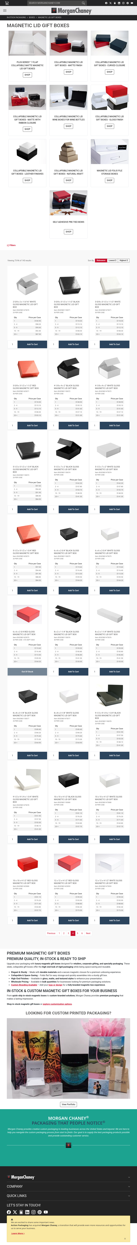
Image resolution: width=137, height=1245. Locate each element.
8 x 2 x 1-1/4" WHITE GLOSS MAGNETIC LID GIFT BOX (107, 633)
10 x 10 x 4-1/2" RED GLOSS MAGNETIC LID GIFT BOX (25, 881)
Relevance (101, 260)
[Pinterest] (128, 3)
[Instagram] (123, 3)
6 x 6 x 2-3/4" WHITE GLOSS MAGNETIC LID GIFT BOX (107, 551)
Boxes (32, 17)
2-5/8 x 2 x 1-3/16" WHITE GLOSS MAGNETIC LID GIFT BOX (25, 304)
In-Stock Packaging (16, 17)
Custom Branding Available (24, 985)
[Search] (53, 3)
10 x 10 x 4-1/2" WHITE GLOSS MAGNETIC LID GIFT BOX (108, 798)
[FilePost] (115, 3)
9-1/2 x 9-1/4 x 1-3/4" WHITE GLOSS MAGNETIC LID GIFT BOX (25, 799)
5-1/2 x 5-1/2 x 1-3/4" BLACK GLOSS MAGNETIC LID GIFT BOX (26, 469)
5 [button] (77, 933)
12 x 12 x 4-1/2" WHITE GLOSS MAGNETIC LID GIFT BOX (108, 881)
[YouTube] (132, 3)
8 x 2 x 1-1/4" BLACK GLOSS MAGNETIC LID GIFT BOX (66, 633)
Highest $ (124, 260)
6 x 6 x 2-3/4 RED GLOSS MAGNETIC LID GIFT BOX (24, 633)
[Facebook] (106, 3)
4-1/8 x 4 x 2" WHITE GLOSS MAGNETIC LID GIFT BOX (107, 386)
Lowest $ (112, 260)
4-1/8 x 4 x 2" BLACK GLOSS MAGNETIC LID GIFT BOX (66, 386)
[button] (5, 10)
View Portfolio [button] (68, 1104)
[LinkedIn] (119, 3)
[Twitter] (110, 3)
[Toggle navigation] (5, 10)
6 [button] (82, 933)
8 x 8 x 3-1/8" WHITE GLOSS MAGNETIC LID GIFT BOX (66, 714)
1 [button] (59, 933)
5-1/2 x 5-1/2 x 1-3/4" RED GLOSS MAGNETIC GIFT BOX (26, 551)
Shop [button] (27, 75)
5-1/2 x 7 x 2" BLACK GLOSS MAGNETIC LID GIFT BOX (66, 468)
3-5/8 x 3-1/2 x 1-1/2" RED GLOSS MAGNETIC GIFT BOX (26, 386)
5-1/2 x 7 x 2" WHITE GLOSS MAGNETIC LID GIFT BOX (107, 468)
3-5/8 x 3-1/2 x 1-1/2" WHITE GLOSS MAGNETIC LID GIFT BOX (108, 304)
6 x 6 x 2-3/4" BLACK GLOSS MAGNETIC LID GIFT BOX (66, 551)
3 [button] (68, 933)
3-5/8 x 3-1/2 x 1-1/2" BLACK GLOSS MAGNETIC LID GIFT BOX (67, 304)
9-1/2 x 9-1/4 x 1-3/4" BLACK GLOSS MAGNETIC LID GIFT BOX (108, 715)
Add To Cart (32, 344)
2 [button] (63, 933)
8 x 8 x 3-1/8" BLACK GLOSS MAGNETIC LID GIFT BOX (25, 714)
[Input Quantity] (12, 344)
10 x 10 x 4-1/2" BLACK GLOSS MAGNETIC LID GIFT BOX (67, 798)
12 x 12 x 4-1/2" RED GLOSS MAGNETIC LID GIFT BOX (66, 881)
